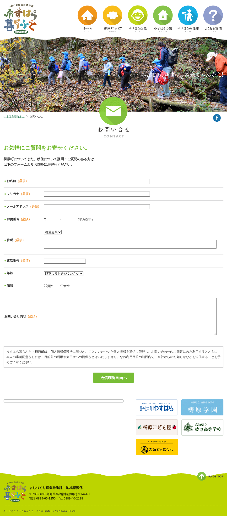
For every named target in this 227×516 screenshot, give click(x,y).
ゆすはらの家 (163, 19)
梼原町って (113, 19)
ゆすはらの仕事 (188, 19)
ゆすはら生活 (138, 19)
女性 (65, 286)
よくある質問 (213, 19)
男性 (48, 286)
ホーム (88, 19)
